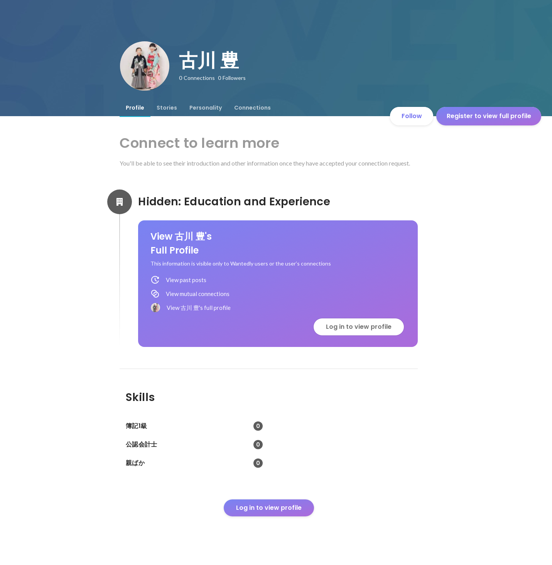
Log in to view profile (359, 326)
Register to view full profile (489, 116)
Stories (167, 108)
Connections (252, 108)
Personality (205, 108)
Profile (135, 108)
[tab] (135, 107)
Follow (412, 116)
